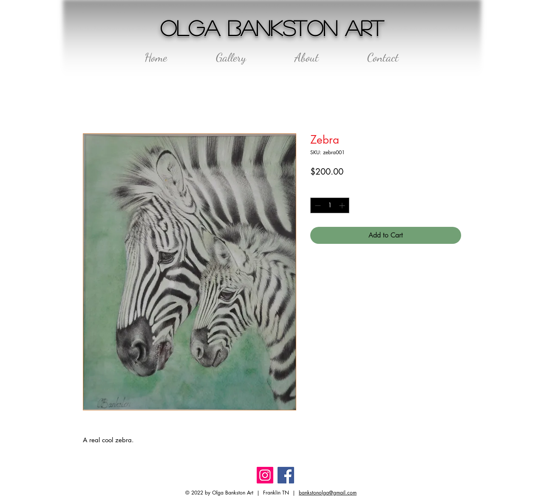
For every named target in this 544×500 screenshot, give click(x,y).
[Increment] (342, 205)
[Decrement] (317, 205)
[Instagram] (265, 475)
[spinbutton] (329, 205)
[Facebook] (286, 475)
